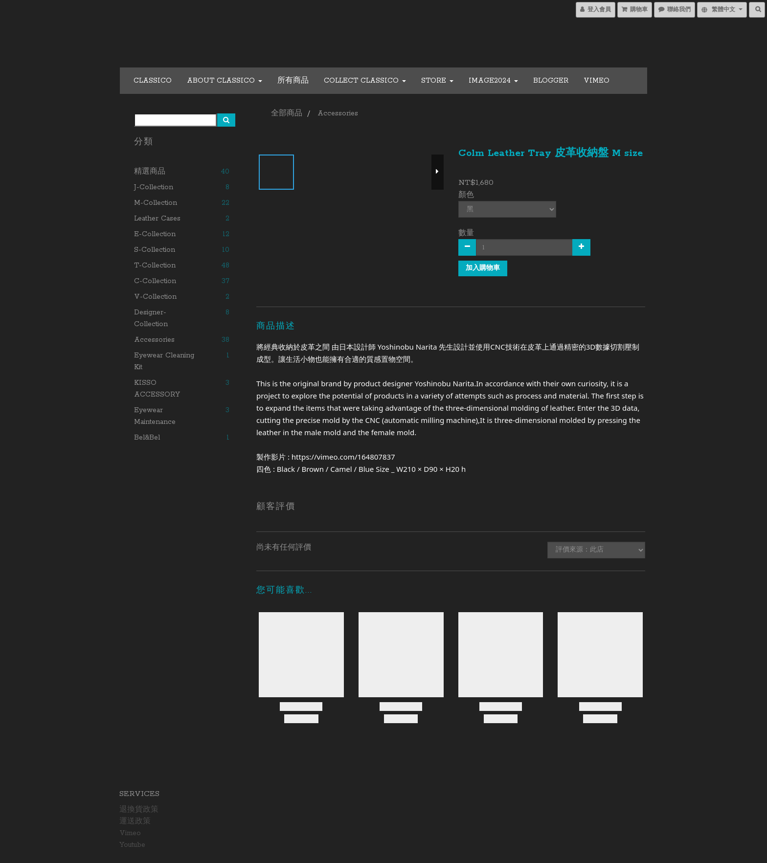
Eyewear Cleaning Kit (164, 361)
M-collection (155, 203)
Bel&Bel (147, 437)
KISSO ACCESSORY (157, 388)
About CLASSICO (224, 80)
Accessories (154, 339)
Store (437, 80)
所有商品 (293, 80)
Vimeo (596, 80)
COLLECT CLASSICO (365, 80)
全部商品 (286, 113)
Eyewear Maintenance (155, 416)
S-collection (154, 249)
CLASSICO (153, 80)
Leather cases (157, 218)
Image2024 (493, 80)
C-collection (155, 281)
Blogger (550, 80)
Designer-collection (151, 318)
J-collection (153, 187)
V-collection (155, 296)
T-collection (155, 265)
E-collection (155, 234)
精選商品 (149, 171)
